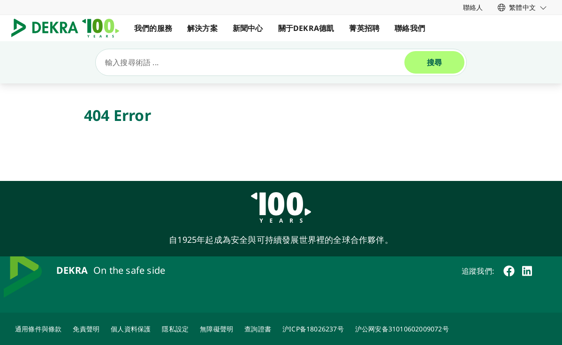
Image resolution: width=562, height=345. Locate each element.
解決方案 (202, 28)
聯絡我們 (410, 28)
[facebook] (509, 271)
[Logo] (69, 28)
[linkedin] (527, 271)
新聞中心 (248, 28)
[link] (522, 7)
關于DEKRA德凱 (306, 28)
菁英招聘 (364, 28)
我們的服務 (153, 28)
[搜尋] (253, 62)
